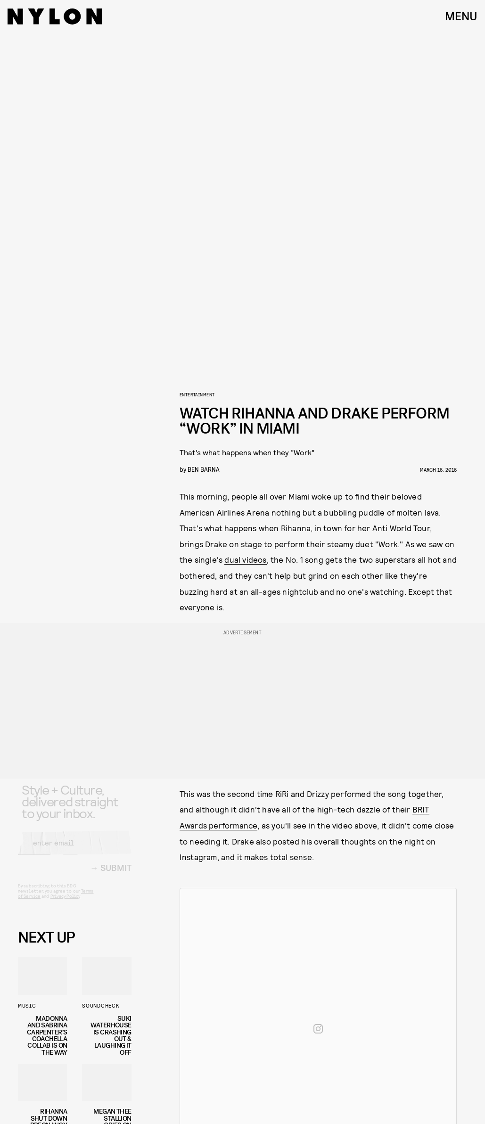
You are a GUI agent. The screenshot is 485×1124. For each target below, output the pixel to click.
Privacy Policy (65, 904)
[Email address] (75, 850)
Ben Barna (204, 469)
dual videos (245, 559)
